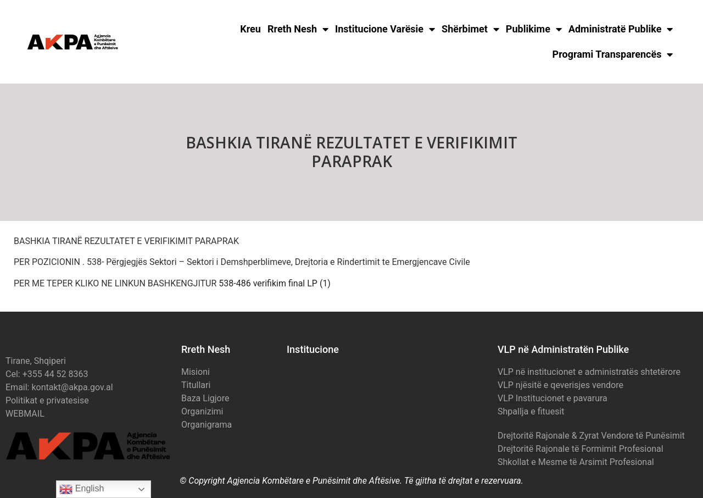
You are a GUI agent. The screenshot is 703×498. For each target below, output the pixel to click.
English (81, 489)
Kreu (250, 29)
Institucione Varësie (385, 29)
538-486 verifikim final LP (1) (275, 283)
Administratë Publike (620, 29)
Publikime (534, 29)
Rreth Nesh (297, 29)
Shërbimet (470, 29)
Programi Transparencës (613, 54)
